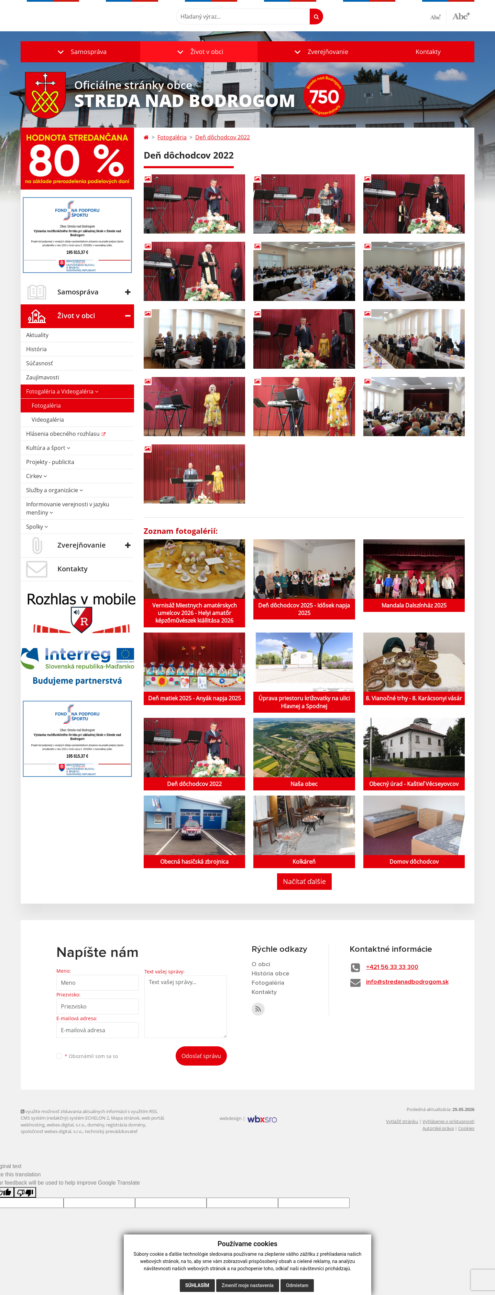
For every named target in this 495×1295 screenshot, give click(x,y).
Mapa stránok (125, 1118)
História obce (270, 974)
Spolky (37, 526)
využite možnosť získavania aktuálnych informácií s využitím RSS (89, 1111)
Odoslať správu (201, 1056)
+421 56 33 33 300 (392, 967)
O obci (261, 964)
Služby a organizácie (54, 490)
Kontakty (428, 51)
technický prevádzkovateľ (111, 1131)
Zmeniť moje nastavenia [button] (248, 1285)
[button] (80, 51)
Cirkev (36, 476)
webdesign (231, 1118)
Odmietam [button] (297, 1285)
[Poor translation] (25, 1192)
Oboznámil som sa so (91, 1056)
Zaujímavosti (42, 377)
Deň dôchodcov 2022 (222, 137)
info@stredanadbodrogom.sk (407, 982)
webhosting (33, 1125)
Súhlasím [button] (197, 1285)
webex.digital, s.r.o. (66, 1125)
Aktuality (37, 335)
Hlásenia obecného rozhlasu (63, 434)
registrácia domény (125, 1125)
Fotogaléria (46, 405)
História (36, 349)
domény (95, 1125)
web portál (153, 1118)
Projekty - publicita (50, 462)
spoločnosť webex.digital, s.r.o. (52, 1131)
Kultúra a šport (48, 448)
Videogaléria (48, 419)
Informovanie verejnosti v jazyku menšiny (67, 508)
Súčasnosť (39, 363)
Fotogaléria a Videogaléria (62, 391)
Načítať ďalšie (304, 881)
